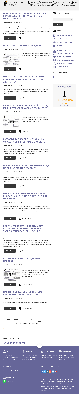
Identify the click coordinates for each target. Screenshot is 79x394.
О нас (75, 2)
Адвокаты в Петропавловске (62, 46)
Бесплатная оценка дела (65, 35)
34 (32, 319)
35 (36, 319)
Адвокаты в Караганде (64, 42)
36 (40, 320)
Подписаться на (3, 328)
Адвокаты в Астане (63, 39)
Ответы (57, 5)
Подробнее (11, 38)
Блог (64, 5)
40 (20, 323)
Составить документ (64, 57)
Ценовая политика (63, 66)
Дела (69, 2)
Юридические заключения (65, 60)
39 (16, 323)
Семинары (72, 5)
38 (48, 319)
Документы (48, 5)
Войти (59, 77)
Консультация (60, 2)
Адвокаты (33, 2)
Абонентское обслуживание (66, 63)
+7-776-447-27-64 (9, 374)
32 (24, 319)
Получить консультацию (65, 53)
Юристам (53, 8)
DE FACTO (16, 2)
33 (28, 319)
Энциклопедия (37, 5)
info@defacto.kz (8, 377)
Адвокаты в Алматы (63, 50)
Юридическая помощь (46, 2)
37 (44, 319)
